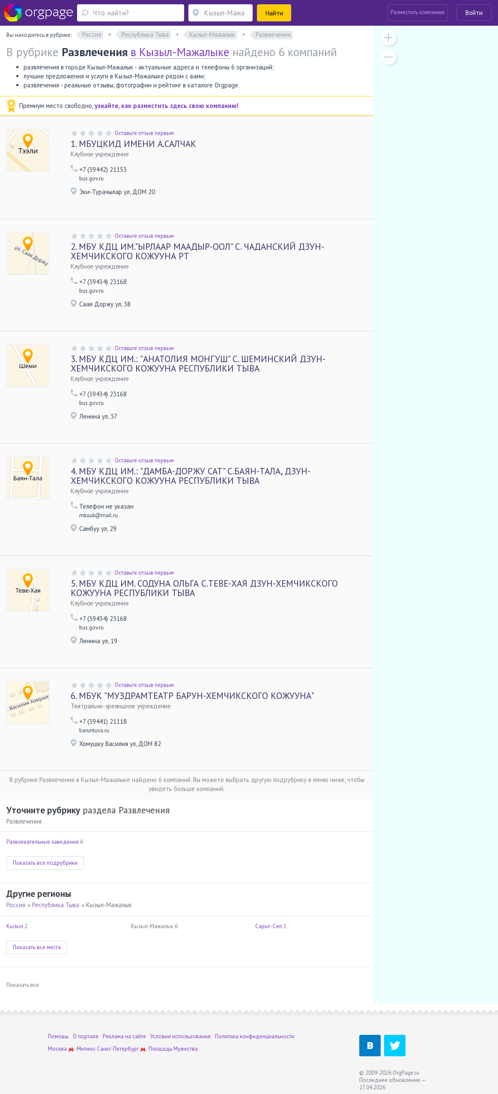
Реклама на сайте (124, 1036)
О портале (85, 1036)
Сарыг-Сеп (268, 926)
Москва (57, 1048)
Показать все (22, 985)
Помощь (58, 1036)
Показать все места (37, 947)
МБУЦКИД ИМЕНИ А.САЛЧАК (133, 144)
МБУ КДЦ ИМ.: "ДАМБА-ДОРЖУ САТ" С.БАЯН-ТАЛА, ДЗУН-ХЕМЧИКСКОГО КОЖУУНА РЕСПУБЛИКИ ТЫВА (190, 475)
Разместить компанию (418, 12)
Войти (474, 13)
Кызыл (14, 926)
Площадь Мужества (173, 1048)
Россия (15, 905)
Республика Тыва (55, 905)
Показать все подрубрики (45, 862)
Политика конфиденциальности (254, 1036)
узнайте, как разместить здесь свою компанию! (167, 106)
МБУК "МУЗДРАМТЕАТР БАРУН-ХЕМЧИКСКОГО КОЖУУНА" (192, 695)
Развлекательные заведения (42, 841)
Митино (86, 1048)
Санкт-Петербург (118, 1048)
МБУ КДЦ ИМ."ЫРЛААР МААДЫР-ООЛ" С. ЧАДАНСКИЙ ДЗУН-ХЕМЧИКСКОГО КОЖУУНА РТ (197, 251)
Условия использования (180, 1036)
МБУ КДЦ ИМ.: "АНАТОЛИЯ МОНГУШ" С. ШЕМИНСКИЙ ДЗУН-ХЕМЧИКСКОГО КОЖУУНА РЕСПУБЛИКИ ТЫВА (198, 363)
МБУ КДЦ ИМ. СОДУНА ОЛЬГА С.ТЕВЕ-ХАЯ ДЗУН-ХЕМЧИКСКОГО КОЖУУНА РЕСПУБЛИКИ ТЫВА (204, 588)
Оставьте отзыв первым (144, 133)
